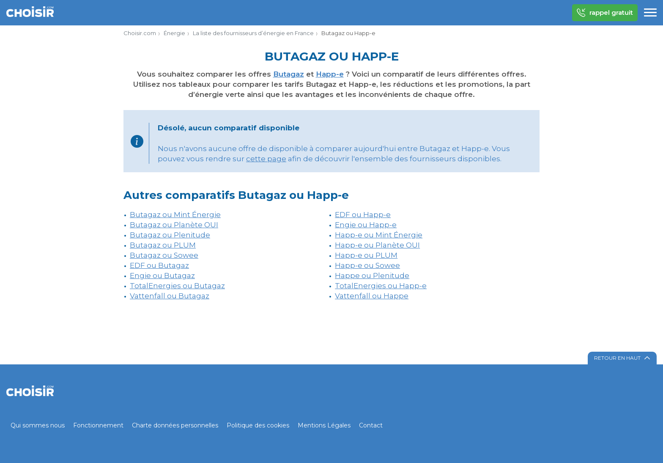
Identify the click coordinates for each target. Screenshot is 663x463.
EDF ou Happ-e (363, 214)
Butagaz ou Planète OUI (174, 224)
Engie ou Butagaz (162, 275)
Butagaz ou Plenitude (170, 235)
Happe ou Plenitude (372, 275)
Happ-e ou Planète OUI (377, 245)
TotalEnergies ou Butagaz (177, 285)
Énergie (174, 33)
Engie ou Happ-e (366, 224)
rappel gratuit (605, 12)
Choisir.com (139, 33)
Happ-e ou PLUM (366, 255)
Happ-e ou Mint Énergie (378, 235)
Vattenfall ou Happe (371, 296)
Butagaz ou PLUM (163, 245)
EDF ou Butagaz (159, 265)
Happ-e (330, 74)
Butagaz (288, 74)
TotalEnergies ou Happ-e (381, 285)
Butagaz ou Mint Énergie (175, 214)
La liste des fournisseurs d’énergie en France (253, 33)
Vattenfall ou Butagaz (169, 296)
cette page (266, 158)
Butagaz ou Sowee (164, 255)
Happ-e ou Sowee (367, 265)
